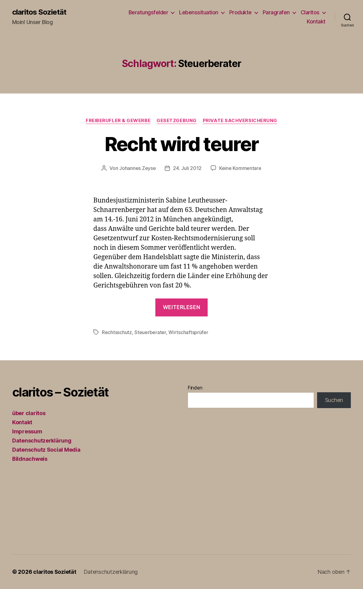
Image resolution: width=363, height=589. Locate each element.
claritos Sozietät (39, 12)
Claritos (310, 12)
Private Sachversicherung (240, 120)
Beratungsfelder (148, 12)
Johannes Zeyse (137, 168)
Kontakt (316, 21)
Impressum (27, 431)
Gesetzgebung (177, 120)
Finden (195, 388)
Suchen (334, 400)
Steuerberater (150, 332)
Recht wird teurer (182, 144)
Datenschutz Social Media (46, 449)
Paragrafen (276, 12)
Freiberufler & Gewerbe (118, 120)
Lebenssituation (198, 12)
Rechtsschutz (117, 332)
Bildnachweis (29, 459)
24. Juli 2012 (187, 168)
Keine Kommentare (240, 168)
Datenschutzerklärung (41, 440)
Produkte (240, 12)
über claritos (29, 413)
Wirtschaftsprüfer (188, 332)
